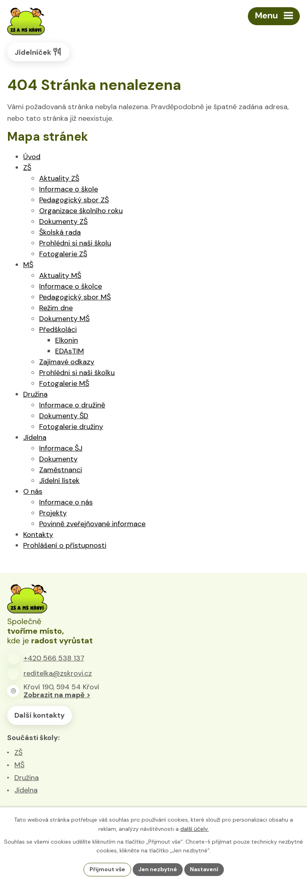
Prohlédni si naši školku (77, 372)
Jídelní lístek (59, 480)
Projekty (53, 513)
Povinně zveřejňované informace (92, 524)
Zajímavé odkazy (66, 362)
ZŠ (27, 167)
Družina (35, 394)
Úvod (31, 157)
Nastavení (204, 869)
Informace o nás (66, 502)
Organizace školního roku (81, 211)
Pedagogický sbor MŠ (75, 297)
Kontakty (38, 534)
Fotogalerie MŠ (64, 383)
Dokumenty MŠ (64, 318)
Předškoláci (58, 329)
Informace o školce (70, 286)
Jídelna (34, 437)
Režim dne (56, 308)
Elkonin (66, 340)
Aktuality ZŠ (59, 178)
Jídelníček (38, 52)
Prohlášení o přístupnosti (64, 545)
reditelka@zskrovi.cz (58, 673)
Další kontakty (39, 715)
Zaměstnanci (60, 470)
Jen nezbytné (157, 869)
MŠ (28, 264)
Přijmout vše (107, 869)
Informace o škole (68, 189)
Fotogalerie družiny (71, 426)
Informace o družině (72, 405)
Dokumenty (58, 459)
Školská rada (60, 232)
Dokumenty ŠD (63, 416)
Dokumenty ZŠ (63, 221)
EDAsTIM (69, 351)
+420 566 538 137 (54, 658)
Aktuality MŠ (60, 275)
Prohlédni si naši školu (75, 243)
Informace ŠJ (60, 448)
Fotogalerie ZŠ (63, 254)
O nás (32, 491)
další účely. (194, 828)
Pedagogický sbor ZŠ (74, 200)
